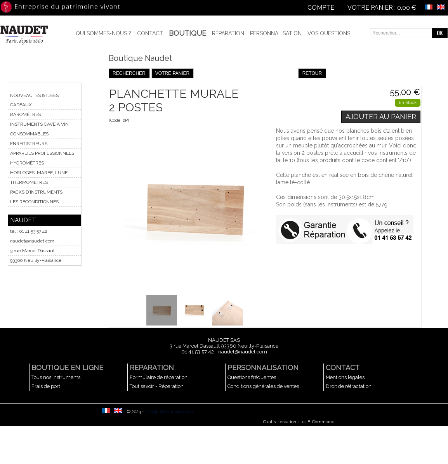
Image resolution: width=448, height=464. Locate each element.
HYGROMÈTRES (27, 163)
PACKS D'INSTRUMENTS (36, 192)
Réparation (228, 33)
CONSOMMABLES (29, 134)
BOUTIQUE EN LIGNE (67, 368)
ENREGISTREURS (28, 143)
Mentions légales (345, 377)
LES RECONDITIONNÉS (34, 201)
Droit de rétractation (349, 386)
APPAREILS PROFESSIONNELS (42, 153)
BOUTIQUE (187, 33)
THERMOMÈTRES (29, 182)
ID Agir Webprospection (169, 411)
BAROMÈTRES (25, 114)
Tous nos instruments (55, 377)
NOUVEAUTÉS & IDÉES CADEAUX (34, 100)
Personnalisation (276, 33)
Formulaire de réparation (159, 377)
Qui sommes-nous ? (103, 33)
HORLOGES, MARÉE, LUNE (39, 172)
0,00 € (406, 7)
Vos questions (328, 33)
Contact (150, 33)
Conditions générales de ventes (263, 386)
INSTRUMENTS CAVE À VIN (39, 124)
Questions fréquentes (251, 377)
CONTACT (342, 368)
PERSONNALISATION (263, 368)
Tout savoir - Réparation (157, 386)
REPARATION (152, 368)
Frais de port (45, 386)
